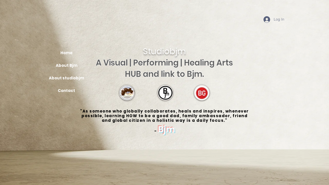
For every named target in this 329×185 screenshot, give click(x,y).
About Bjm (66, 65)
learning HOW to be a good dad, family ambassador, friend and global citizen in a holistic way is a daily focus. (175, 118)
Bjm (166, 129)
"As (84, 111)
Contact (66, 90)
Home (66, 52)
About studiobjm (66, 78)
